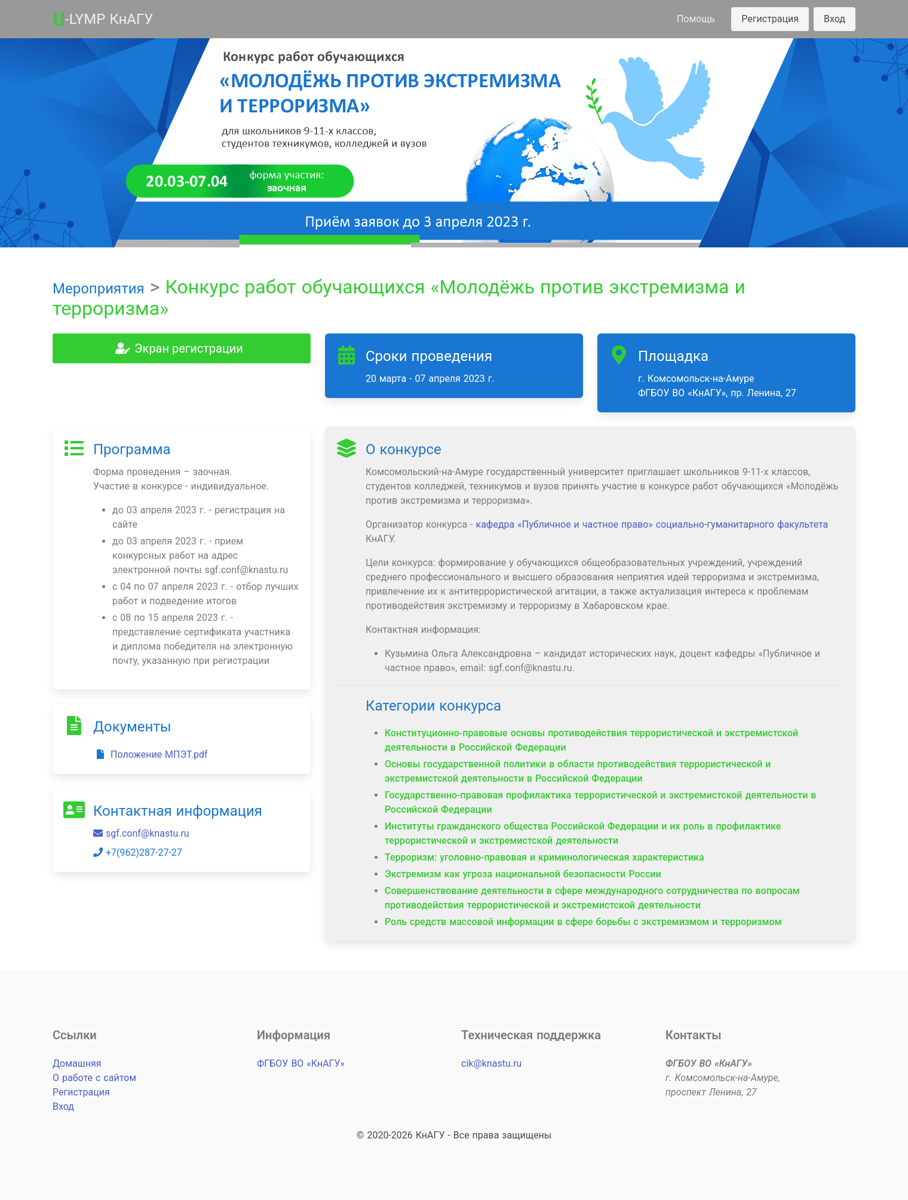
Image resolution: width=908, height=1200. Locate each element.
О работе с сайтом (94, 1077)
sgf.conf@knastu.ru (141, 833)
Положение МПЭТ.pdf (150, 754)
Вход (834, 19)
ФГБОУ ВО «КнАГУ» (301, 1063)
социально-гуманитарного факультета (742, 524)
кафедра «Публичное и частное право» (564, 524)
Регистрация (770, 19)
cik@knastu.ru (491, 1063)
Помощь (695, 19)
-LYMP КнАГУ (103, 19)
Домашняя (77, 1063)
